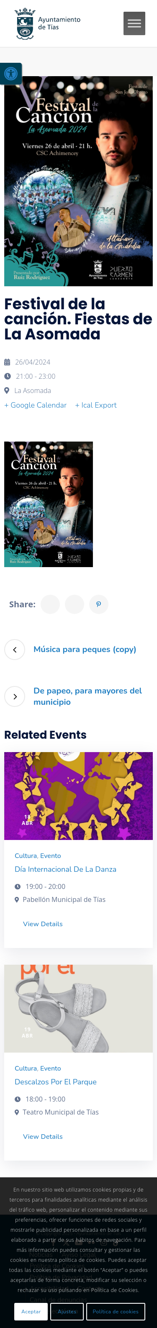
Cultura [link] (26, 856)
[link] (11, 74)
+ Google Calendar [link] (35, 405)
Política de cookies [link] (116, 1311)
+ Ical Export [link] (95, 405)
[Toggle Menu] (134, 23)
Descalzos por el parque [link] (56, 1082)
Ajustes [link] (67, 1311)
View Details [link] (43, 924)
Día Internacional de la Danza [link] (65, 869)
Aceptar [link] (31, 1311)
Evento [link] (50, 856)
